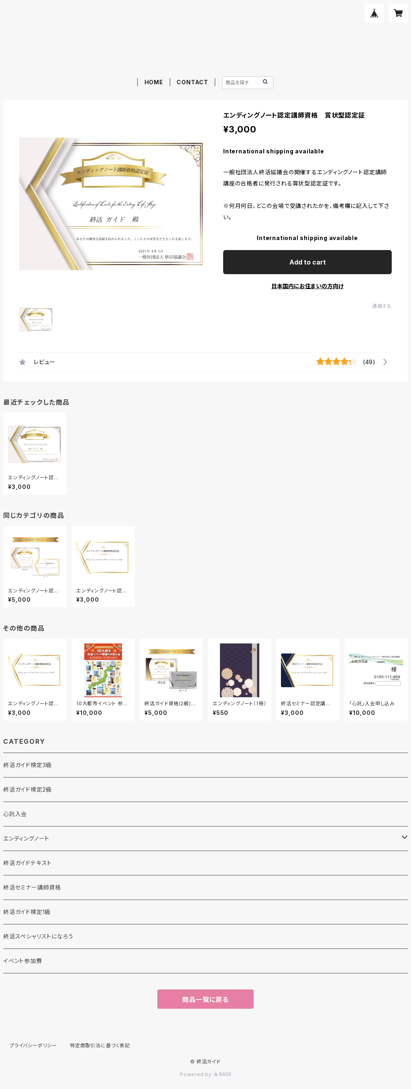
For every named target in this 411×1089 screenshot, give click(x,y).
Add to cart (307, 262)
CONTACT (192, 82)
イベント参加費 (22, 960)
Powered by (205, 1074)
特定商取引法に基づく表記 (100, 1045)
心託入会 (15, 813)
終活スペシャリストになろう (38, 936)
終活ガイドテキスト (27, 862)
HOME (153, 82)
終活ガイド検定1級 (27, 911)
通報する (382, 306)
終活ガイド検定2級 (27, 789)
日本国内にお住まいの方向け (307, 286)
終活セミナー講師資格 (32, 887)
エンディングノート (26, 838)
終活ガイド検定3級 (27, 764)
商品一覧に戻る (205, 999)
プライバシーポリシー (33, 1045)
